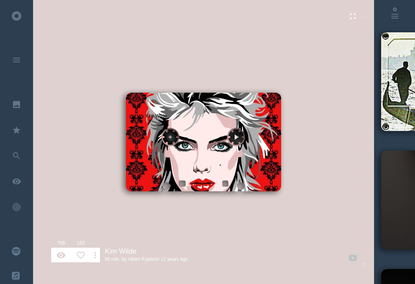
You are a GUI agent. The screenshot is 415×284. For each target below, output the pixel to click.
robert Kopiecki (143, 259)
